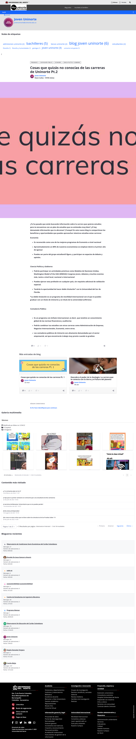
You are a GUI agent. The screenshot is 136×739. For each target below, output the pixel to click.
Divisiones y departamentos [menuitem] (54, 690)
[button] (130, 2)
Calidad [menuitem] (100, 726)
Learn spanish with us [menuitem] (78, 721)
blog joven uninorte (89, 43)
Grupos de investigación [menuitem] (79, 690)
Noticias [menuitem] (74, 701)
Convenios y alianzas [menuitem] (78, 719)
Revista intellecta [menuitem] (77, 697)
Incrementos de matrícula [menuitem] (54, 726)
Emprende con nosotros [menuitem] (105, 700)
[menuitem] (68, 7)
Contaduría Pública (46, 62)
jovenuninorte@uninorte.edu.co (25, 23)
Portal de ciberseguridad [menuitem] (53, 719)
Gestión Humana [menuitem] (103, 728)
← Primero (101, 526)
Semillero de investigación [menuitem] (80, 699)
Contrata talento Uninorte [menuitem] (106, 706)
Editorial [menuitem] (74, 695)
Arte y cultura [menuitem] (102, 702)
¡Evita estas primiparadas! (11, 511)
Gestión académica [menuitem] (51, 701)
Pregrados (34, 62)
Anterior (111, 526)
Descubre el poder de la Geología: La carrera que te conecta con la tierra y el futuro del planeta (92, 378)
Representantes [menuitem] (50, 704)
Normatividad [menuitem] (50, 721)
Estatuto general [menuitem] (50, 723)
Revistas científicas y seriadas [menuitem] (81, 692)
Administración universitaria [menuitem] (107, 719)
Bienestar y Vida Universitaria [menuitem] (55, 699)
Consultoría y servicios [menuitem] (105, 695)
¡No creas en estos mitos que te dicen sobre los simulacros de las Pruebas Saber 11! (29, 517)
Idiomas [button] (114, 2)
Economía (58, 62)
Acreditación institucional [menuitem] (54, 732)
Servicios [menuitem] (100, 722)
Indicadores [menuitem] (101, 724)
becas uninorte (59, 44)
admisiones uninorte (13, 44)
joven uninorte (52, 47)
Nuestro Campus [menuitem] (77, 726)
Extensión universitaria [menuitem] (105, 693)
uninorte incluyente (72, 48)
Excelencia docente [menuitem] (51, 697)
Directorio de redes (18, 727)
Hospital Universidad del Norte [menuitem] (108, 697)
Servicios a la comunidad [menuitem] (106, 704)
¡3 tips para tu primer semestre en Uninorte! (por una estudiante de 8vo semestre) (29, 498)
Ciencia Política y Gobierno (71, 62)
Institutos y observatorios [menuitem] (54, 692)
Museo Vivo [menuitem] (49, 706)
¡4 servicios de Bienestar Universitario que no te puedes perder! (23, 504)
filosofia (7, 48)
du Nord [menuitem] (100, 733)
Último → (130, 526)
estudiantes (119, 44)
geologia (36, 48)
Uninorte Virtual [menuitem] (50, 708)
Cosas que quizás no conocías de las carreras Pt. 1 (43, 377)
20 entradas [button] (9, 475)
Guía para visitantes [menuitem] (78, 723)
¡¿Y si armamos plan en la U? (12, 491)
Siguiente (120, 526)
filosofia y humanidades (21, 48)
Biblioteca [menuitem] (48, 695)
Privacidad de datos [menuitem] (52, 717)
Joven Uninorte (25, 19)
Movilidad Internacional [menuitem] (79, 717)
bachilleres (37, 43)
